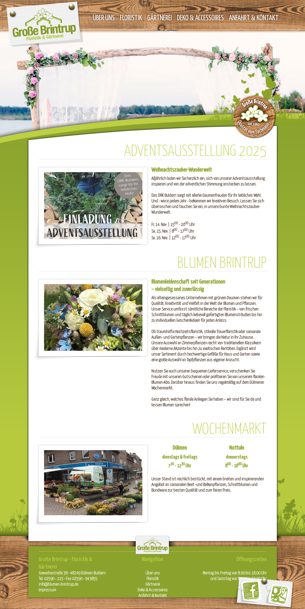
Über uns (104, 17)
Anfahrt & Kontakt (254, 17)
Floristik (131, 17)
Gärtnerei (159, 17)
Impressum (47, 589)
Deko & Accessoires (200, 17)
